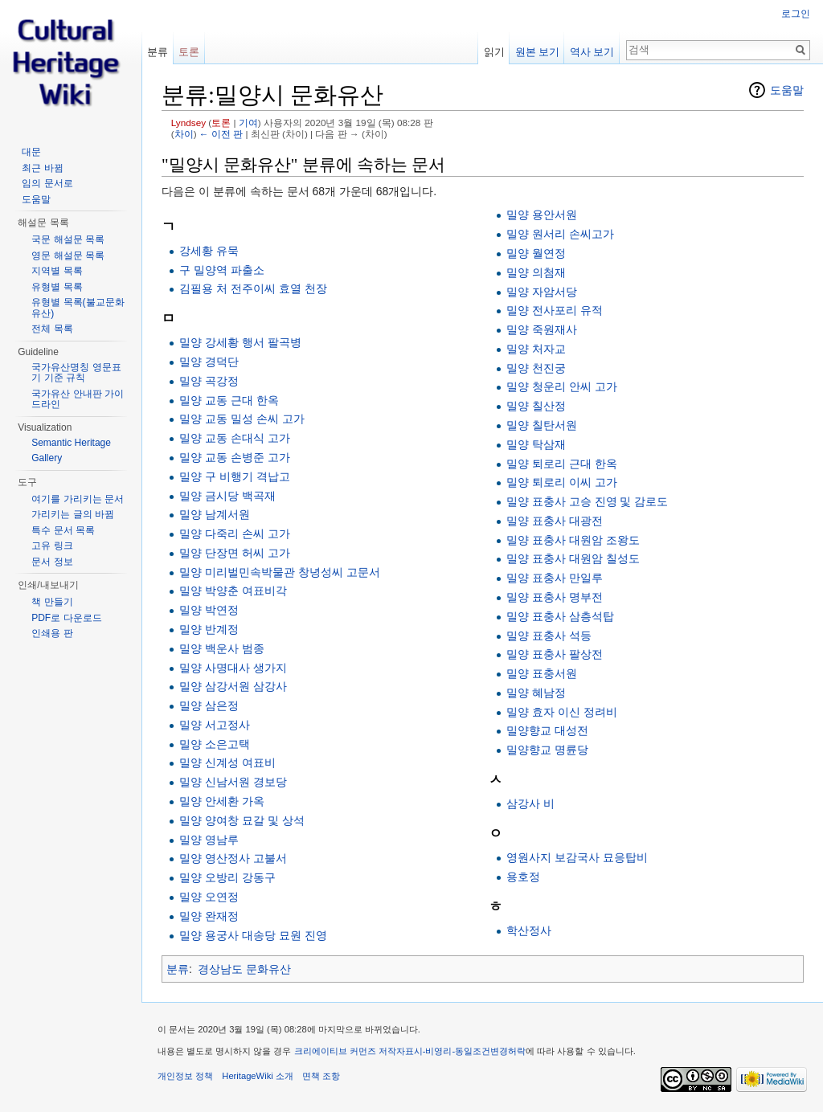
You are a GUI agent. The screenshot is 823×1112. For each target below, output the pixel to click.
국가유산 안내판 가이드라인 (77, 399)
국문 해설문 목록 (67, 239)
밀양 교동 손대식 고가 (234, 437)
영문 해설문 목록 (67, 255)
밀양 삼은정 (209, 705)
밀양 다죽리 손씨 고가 (234, 533)
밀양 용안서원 (541, 214)
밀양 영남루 (209, 839)
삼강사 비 (530, 803)
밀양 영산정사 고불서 (233, 858)
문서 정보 (51, 561)
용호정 (523, 876)
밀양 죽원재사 (541, 329)
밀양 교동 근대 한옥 (229, 400)
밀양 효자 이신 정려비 (561, 711)
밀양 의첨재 (536, 272)
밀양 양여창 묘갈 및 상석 (242, 820)
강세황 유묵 (209, 250)
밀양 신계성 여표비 (227, 762)
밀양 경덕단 (209, 361)
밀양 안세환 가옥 (221, 801)
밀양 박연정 (209, 609)
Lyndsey (188, 122)
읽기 (494, 52)
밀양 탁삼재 (536, 444)
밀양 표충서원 (541, 673)
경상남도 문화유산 (244, 969)
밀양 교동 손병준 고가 (234, 457)
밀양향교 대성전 (547, 730)
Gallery (46, 458)
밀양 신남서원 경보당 (233, 781)
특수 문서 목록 (63, 530)
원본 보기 (537, 52)
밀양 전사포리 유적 (554, 310)
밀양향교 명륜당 (547, 749)
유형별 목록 (56, 286)
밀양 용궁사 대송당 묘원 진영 (253, 935)
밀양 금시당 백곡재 (227, 495)
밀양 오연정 (209, 896)
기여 (248, 122)
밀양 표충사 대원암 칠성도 (573, 558)
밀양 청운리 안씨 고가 (561, 386)
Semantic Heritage (71, 442)
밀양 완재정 (209, 916)
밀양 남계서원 (214, 514)
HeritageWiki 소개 (257, 1076)
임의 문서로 (47, 183)
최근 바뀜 (42, 168)
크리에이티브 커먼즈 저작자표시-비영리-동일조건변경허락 (410, 1051)
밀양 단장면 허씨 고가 (234, 552)
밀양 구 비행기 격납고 (234, 476)
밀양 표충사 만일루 (554, 577)
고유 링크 (51, 545)
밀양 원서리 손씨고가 (560, 233)
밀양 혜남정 (536, 692)
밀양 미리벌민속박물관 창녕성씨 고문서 (279, 572)
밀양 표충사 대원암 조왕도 (573, 540)
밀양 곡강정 (209, 380)
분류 (177, 969)
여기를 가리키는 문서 (77, 499)
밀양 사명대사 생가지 (233, 667)
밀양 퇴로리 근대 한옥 (561, 463)
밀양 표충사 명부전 (554, 597)
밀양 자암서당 (541, 291)
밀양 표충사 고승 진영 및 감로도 (587, 501)
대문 (31, 151)
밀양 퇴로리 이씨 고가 (561, 482)
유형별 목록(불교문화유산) (77, 307)
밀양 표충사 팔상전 (554, 654)
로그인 (795, 13)
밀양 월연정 (536, 253)
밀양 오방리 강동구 (227, 877)
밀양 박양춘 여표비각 (233, 590)
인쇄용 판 (51, 633)
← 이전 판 (221, 134)
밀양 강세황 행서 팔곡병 (240, 342)
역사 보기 (592, 52)
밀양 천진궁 (536, 368)
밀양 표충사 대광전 (554, 520)
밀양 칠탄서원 (541, 425)
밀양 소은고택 (214, 744)
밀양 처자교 (536, 348)
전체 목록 (51, 328)
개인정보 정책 (185, 1076)
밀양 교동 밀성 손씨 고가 (242, 418)
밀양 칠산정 (536, 405)
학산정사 (528, 930)
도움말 (787, 90)
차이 (184, 134)
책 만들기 (51, 601)
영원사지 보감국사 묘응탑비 (577, 857)
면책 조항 (321, 1076)
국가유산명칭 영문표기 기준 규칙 (76, 373)
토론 (221, 122)
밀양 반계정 (209, 629)
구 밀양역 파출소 (221, 270)
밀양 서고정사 (214, 724)
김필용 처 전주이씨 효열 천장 (253, 288)
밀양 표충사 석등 (549, 635)
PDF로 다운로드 (66, 617)
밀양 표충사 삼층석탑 (560, 616)
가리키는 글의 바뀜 (72, 514)
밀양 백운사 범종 (221, 648)
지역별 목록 (56, 270)
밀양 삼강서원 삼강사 (233, 686)
